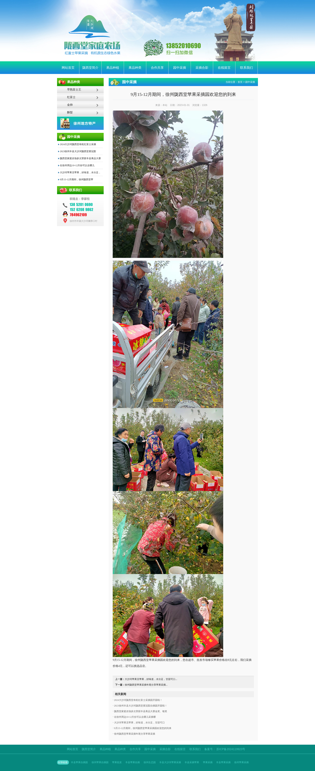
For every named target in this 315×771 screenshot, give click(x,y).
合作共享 (157, 67)
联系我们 (246, 67)
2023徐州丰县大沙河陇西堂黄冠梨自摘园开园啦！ (140, 705)
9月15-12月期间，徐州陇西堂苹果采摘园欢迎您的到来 (143, 728)
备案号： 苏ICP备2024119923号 (224, 749)
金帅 (70, 104)
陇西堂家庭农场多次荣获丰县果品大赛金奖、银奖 (140, 711)
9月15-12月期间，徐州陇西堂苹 (76, 179)
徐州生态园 (150, 762)
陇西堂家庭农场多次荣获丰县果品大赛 (80, 158)
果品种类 (135, 67)
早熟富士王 (74, 89)
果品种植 (112, 67)
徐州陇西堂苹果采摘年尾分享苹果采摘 (134, 733)
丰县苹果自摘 (132, 762)
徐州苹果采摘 (241, 762)
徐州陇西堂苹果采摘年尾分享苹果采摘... (146, 684)
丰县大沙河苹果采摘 (170, 762)
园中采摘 (179, 67)
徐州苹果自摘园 (100, 762)
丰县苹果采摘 (223, 762)
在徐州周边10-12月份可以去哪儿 (77, 165)
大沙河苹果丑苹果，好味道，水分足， (80, 172)
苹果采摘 (208, 762)
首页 (240, 82)
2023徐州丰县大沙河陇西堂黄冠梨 (78, 151)
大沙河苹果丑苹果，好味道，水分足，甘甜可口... (151, 679)
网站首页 (68, 67)
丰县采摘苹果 (192, 762)
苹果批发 (117, 762)
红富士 (71, 97)
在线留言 (224, 67)
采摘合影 (201, 67)
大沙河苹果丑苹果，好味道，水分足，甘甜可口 (139, 722)
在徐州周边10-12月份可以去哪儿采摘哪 (135, 717)
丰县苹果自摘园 (79, 762)
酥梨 (70, 112)
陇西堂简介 (90, 67)
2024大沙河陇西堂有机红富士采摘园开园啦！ (138, 700)
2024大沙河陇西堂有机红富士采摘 (78, 144)
